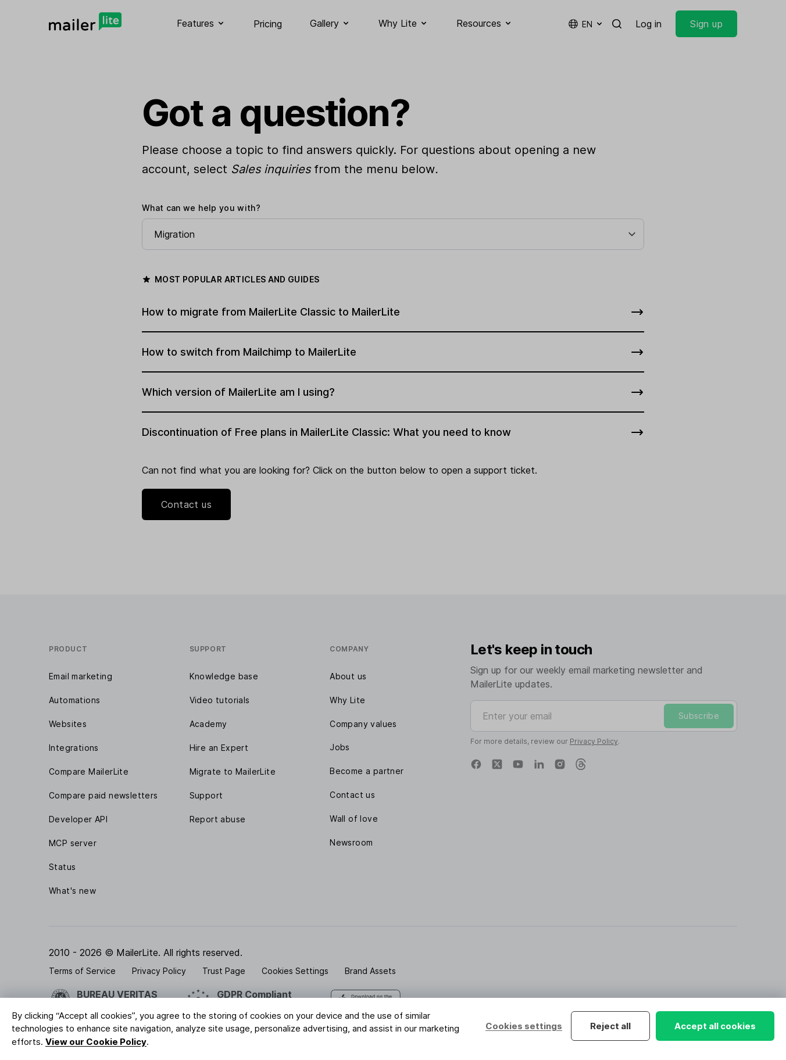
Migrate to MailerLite (233, 771)
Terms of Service (82, 971)
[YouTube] (518, 764)
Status (62, 867)
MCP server (73, 843)
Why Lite (347, 700)
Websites (68, 724)
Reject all (610, 1026)
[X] (497, 764)
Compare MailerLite (88, 771)
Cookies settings (523, 1026)
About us (348, 676)
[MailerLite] (85, 21)
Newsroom (351, 842)
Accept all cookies (715, 1026)
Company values (363, 724)
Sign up (706, 24)
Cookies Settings (295, 971)
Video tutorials (220, 700)
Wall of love (354, 818)
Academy (208, 724)
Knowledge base (224, 676)
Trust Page (223, 971)
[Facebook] (476, 764)
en (586, 24)
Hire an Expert (219, 748)
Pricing (267, 24)
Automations (74, 700)
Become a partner (366, 771)
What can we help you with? (201, 208)
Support (206, 795)
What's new (72, 891)
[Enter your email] (603, 716)
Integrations (74, 748)
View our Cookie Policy (96, 1041)
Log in (648, 24)
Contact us (186, 504)
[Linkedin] (539, 764)
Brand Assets (370, 971)
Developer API (78, 819)
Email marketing (80, 676)
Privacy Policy (594, 741)
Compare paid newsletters (103, 795)
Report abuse (218, 819)
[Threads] (581, 764)
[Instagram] (560, 764)
